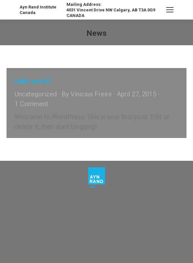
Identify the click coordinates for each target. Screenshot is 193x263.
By (87, 94)
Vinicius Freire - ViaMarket (82, 196)
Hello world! (32, 81)
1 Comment (31, 104)
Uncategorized (36, 94)
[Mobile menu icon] (169, 9)
